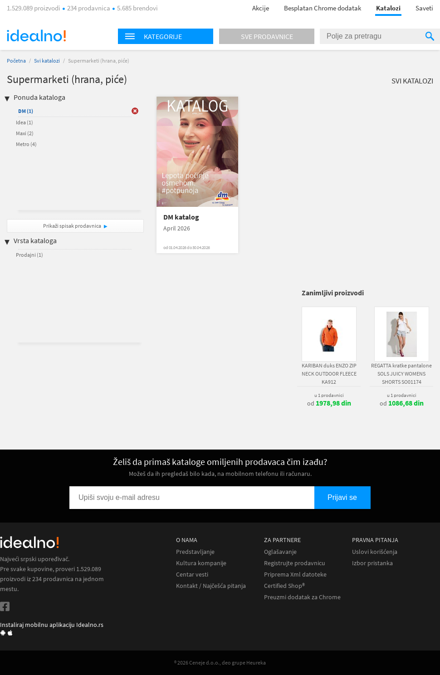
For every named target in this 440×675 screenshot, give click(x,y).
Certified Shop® (284, 586)
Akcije (260, 8)
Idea (24, 122)
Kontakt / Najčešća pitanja (211, 586)
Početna (16, 60)
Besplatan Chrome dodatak (322, 8)
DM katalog (181, 217)
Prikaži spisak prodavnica (72, 225)
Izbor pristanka (372, 563)
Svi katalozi (47, 60)
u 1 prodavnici (329, 395)
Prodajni (29, 254)
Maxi (25, 133)
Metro (26, 144)
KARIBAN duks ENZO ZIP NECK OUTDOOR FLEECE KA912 (329, 373)
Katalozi (388, 8)
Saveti (424, 8)
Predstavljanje (195, 552)
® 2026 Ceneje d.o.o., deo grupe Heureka (220, 662)
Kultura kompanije (201, 563)
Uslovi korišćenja (374, 552)
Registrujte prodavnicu (294, 563)
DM (25, 111)
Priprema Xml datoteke (295, 574)
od (329, 403)
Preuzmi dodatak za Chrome (302, 597)
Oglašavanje (280, 552)
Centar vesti (192, 574)
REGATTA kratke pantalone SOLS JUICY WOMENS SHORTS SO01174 (401, 373)
